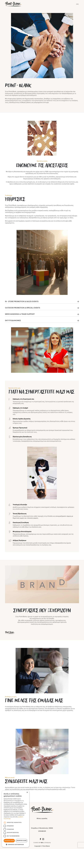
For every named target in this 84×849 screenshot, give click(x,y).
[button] (15, 844)
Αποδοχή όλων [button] (9, 840)
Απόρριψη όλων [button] (22, 840)
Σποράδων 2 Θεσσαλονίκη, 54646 (42, 828)
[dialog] (15, 818)
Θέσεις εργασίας (42, 818)
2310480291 (42, 831)
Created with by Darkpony (42, 842)
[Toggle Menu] (77, 4)
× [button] (27, 792)
